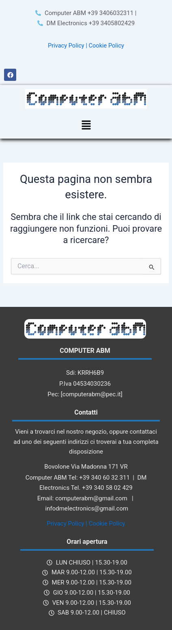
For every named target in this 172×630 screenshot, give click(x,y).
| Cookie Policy (105, 45)
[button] (86, 126)
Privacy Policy (66, 45)
